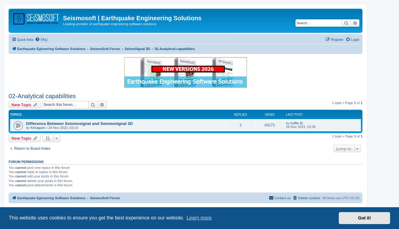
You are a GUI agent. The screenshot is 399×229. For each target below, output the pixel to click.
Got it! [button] (364, 217)
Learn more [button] (199, 217)
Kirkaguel (38, 128)
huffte (295, 123)
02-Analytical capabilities (42, 96)
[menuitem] (41, 39)
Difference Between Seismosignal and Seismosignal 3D (79, 123)
